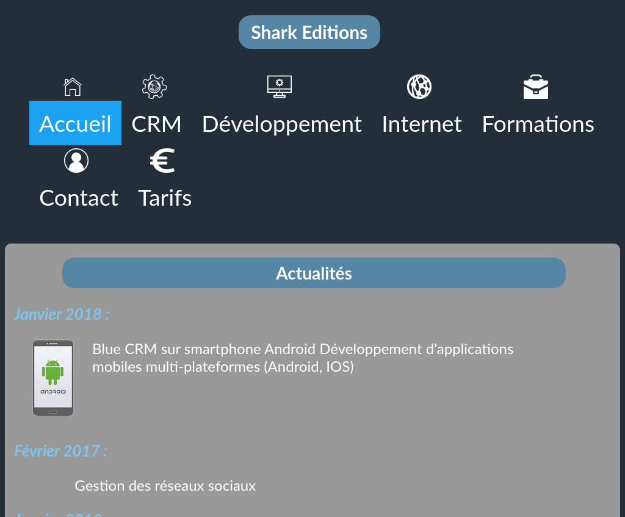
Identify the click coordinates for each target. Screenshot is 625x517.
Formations (538, 123)
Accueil (75, 123)
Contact (78, 197)
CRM (156, 123)
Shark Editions (309, 32)
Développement (281, 123)
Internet (421, 123)
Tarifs (165, 197)
